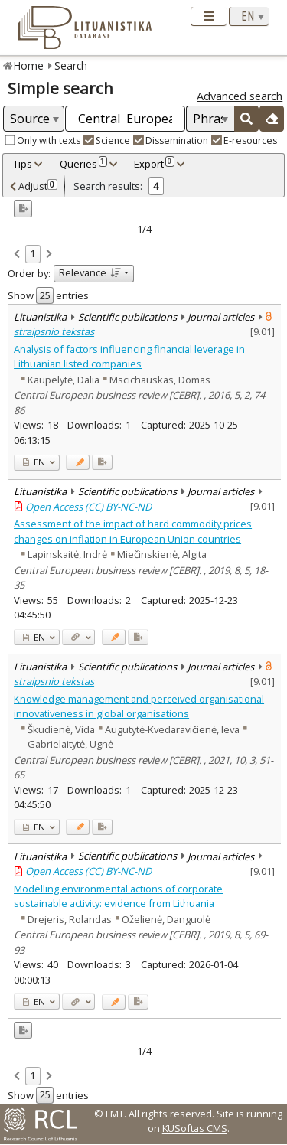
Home (29, 65)
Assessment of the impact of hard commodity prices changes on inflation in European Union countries (133, 531)
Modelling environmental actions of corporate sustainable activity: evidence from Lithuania (118, 896)
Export (154, 164)
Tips (22, 164)
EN (34, 462)
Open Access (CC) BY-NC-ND (88, 506)
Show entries (48, 295)
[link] (16, 255)
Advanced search (239, 96)
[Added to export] (102, 463)
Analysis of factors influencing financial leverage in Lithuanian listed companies (129, 356)
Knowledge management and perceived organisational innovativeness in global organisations (139, 706)
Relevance (90, 272)
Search (70, 65)
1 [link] (32, 253)
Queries (83, 164)
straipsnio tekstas (54, 331)
